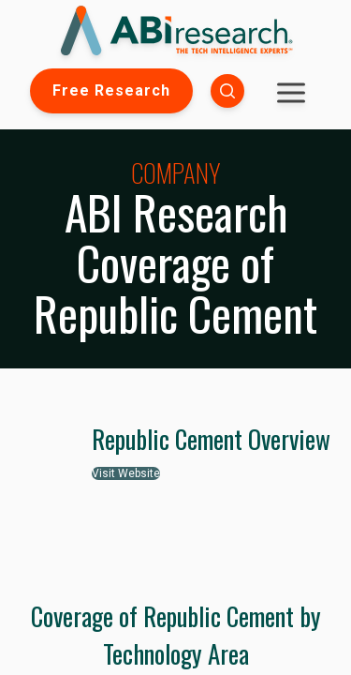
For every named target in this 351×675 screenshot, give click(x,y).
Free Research (111, 90)
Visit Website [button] (126, 473)
